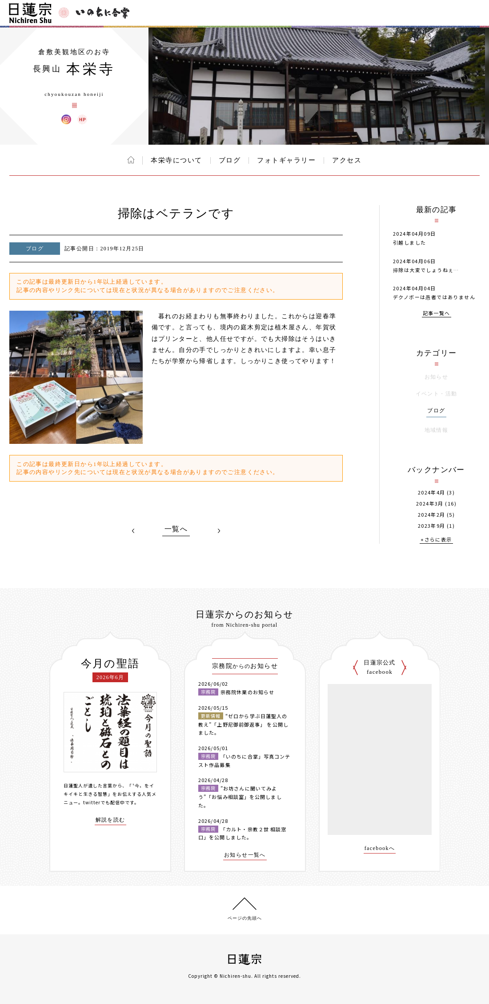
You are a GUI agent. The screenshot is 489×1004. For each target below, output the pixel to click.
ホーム (131, 159)
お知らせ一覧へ (245, 855)
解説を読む (110, 820)
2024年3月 (430, 503)
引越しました (409, 242)
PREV (133, 531)
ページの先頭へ (245, 918)
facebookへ (380, 848)
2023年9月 (431, 525)
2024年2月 (431, 514)
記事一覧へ (436, 313)
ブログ (230, 160)
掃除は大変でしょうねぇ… (426, 269)
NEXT (218, 531)
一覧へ (176, 529)
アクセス (346, 160)
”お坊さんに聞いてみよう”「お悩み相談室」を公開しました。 (240, 796)
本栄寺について (176, 160)
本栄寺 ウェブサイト (82, 119)
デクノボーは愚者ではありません (434, 296)
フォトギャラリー (286, 160)
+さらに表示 (436, 540)
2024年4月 (431, 492)
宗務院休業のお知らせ (247, 692)
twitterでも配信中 (104, 802)
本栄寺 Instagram (66, 119)
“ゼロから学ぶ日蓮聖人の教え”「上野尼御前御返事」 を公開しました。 (243, 724)
